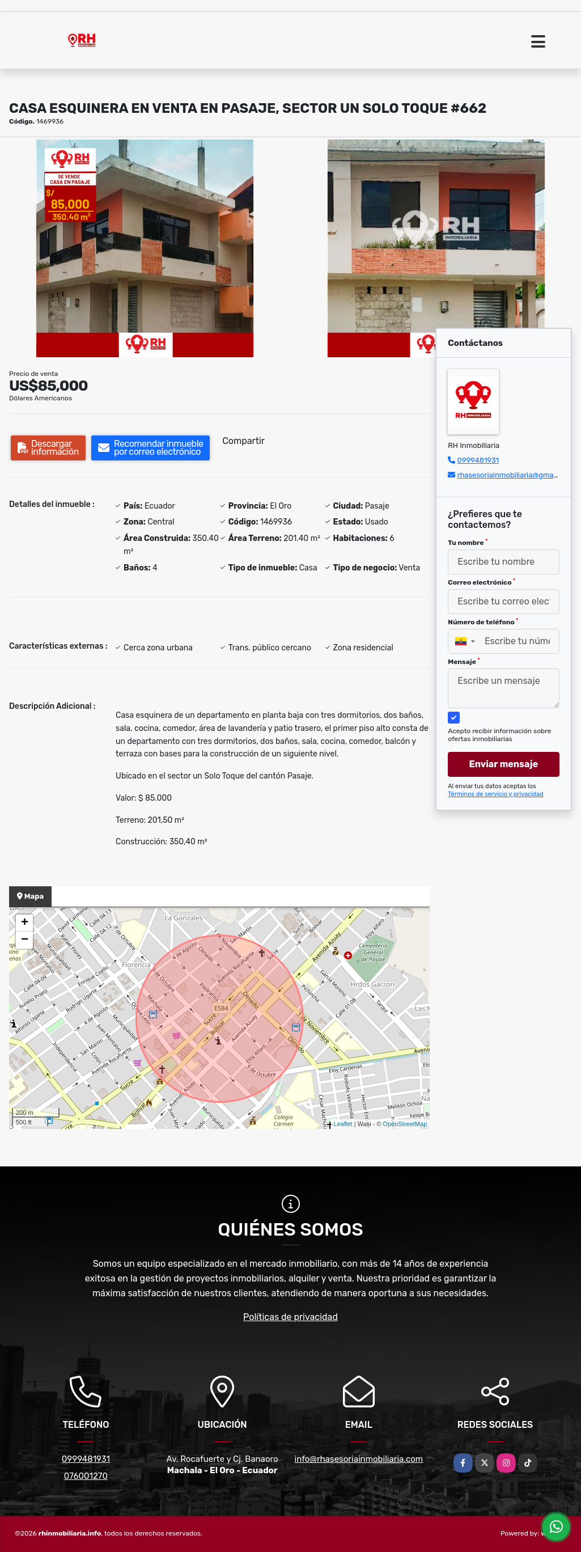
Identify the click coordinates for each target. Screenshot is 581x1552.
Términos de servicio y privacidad (496, 794)
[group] (145, 248)
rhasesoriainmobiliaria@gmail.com (515, 475)
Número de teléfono (483, 622)
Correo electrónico (481, 582)
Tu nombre (467, 542)
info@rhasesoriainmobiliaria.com (359, 1459)
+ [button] (24, 923)
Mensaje (464, 661)
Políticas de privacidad (290, 1317)
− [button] (24, 940)
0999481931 (478, 460)
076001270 (86, 1476)
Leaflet (343, 1123)
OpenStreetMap (405, 1123)
